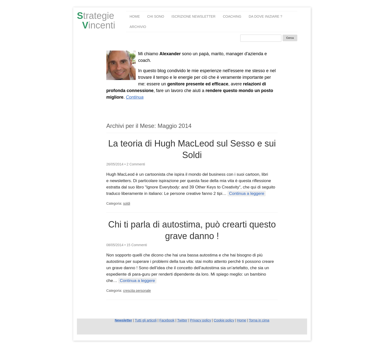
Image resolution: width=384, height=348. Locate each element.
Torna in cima (259, 320)
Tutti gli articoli (145, 320)
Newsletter (123, 320)
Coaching (232, 16)
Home (135, 16)
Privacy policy (200, 320)
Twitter (182, 320)
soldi (126, 203)
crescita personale (137, 291)
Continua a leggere (246, 193)
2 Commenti (136, 164)
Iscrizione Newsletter (193, 16)
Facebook (166, 320)
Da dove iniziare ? (265, 16)
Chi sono (155, 16)
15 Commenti (137, 245)
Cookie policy (224, 320)
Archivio (138, 27)
